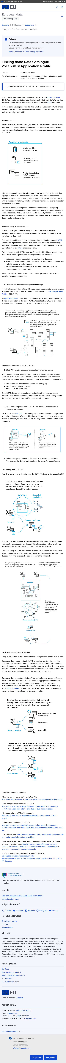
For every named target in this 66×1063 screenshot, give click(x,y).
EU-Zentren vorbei (29, 1018)
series (49, 103)
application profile (11, 298)
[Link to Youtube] (53, 910)
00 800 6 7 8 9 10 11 (24, 1011)
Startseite (5, 25)
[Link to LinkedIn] (30, 910)
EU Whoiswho (7, 979)
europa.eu (19, 998)
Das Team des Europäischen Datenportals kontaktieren (22, 896)
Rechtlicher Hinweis (9, 921)
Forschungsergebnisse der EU (13, 975)
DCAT (60, 240)
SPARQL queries (12, 688)
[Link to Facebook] (18, 910)
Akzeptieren (36, 1058)
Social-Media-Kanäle (10, 1031)
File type (18, 414)
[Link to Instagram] (41, 910)
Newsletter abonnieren (10, 899)
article (20, 248)
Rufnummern (13, 1013)
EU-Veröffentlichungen (10, 982)
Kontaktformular (23, 1016)
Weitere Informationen (21, 1048)
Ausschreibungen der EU (11, 972)
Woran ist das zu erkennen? (54, 1)
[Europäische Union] (9, 7)
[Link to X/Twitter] (6, 910)
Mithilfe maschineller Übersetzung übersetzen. (26, 52)
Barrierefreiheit (7, 927)
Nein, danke (50, 1058)
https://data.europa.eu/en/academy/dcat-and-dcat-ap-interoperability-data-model (32, 799)
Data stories (29, 25)
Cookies (5, 924)
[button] (62, 7)
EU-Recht (5, 969)
